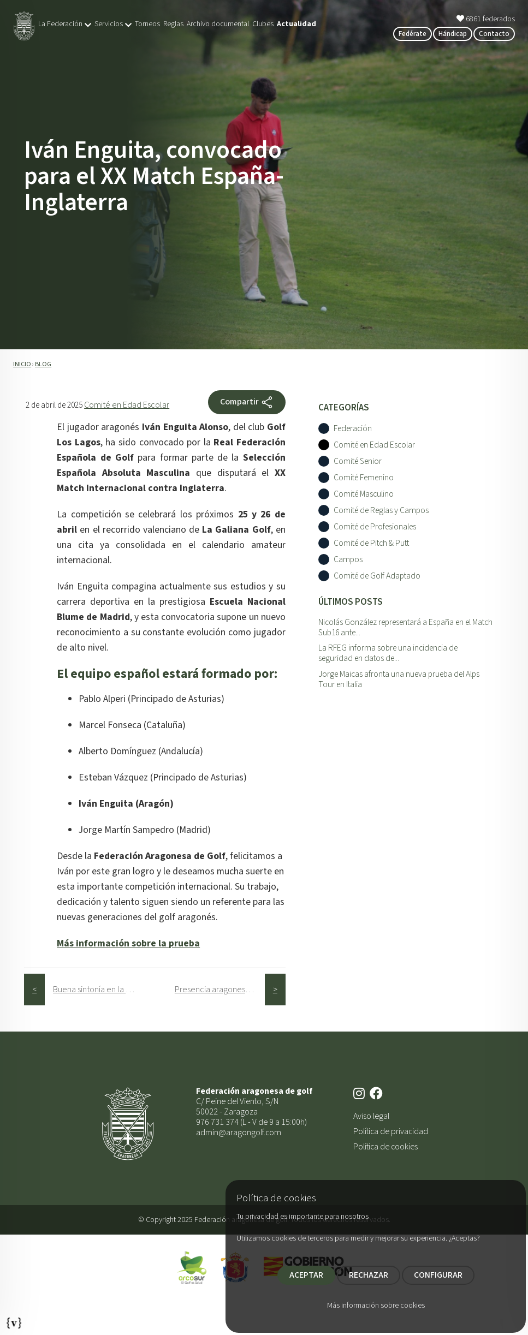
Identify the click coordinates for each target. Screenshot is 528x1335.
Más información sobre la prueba (128, 943)
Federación (353, 429)
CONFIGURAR (438, 1275)
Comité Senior (358, 461)
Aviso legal (371, 1116)
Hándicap (452, 34)
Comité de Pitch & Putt (371, 543)
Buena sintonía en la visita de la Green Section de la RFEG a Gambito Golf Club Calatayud (98, 990)
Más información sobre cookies (376, 1305)
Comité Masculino (364, 494)
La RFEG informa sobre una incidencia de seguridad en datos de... (388, 653)
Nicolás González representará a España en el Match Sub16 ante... (405, 627)
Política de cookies (385, 1147)
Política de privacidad (390, 1131)
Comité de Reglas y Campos (381, 510)
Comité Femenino (364, 478)
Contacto (494, 34)
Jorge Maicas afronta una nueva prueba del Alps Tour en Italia (398, 679)
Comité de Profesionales (375, 527)
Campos (348, 560)
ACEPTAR (306, 1275)
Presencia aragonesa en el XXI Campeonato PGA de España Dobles (220, 990)
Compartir (247, 402)
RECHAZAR (368, 1275)
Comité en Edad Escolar (126, 405)
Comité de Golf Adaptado (377, 576)
